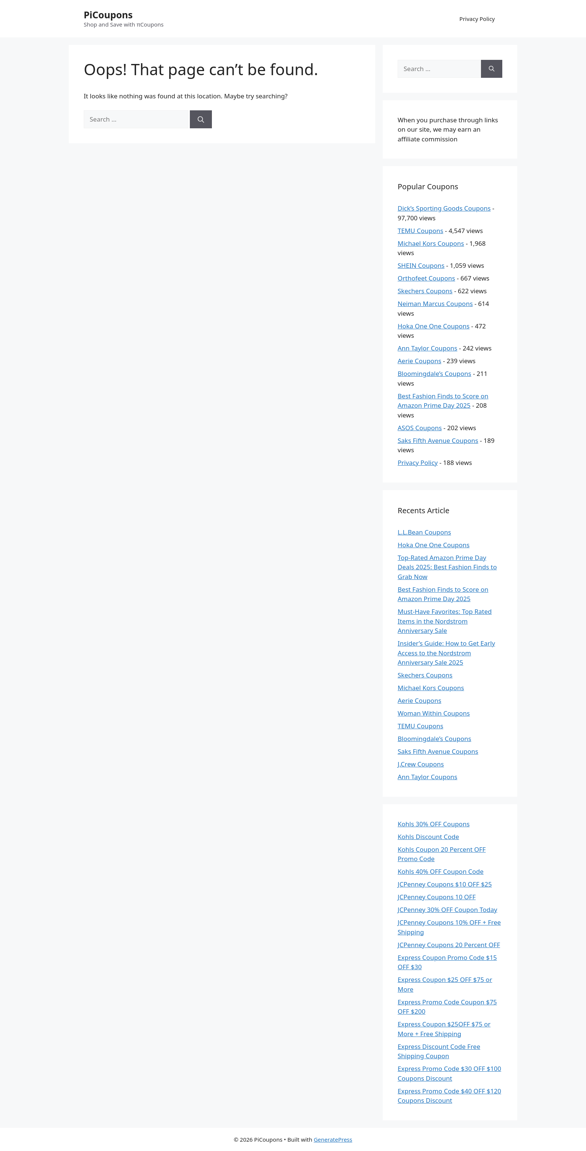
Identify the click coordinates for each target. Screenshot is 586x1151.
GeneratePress (333, 1139)
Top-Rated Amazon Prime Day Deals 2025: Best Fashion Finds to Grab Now (447, 567)
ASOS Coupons (420, 427)
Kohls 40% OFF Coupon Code (441, 871)
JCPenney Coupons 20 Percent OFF (449, 944)
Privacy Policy (477, 18)
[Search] (201, 119)
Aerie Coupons (419, 360)
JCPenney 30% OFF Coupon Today (447, 909)
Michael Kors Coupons (431, 243)
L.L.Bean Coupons (424, 532)
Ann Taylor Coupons (427, 348)
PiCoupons (108, 14)
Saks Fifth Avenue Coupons (438, 440)
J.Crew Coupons (421, 764)
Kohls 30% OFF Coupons (434, 824)
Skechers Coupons (425, 291)
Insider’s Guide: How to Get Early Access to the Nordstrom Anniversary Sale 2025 (446, 653)
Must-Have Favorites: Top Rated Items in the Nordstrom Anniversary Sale (445, 621)
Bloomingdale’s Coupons (434, 373)
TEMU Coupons (420, 230)
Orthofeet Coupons (426, 278)
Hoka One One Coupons (433, 326)
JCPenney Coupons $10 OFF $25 (445, 884)
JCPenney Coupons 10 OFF (437, 897)
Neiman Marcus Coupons (435, 303)
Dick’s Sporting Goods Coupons (444, 208)
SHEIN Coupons (421, 265)
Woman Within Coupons (434, 713)
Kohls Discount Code (428, 836)
